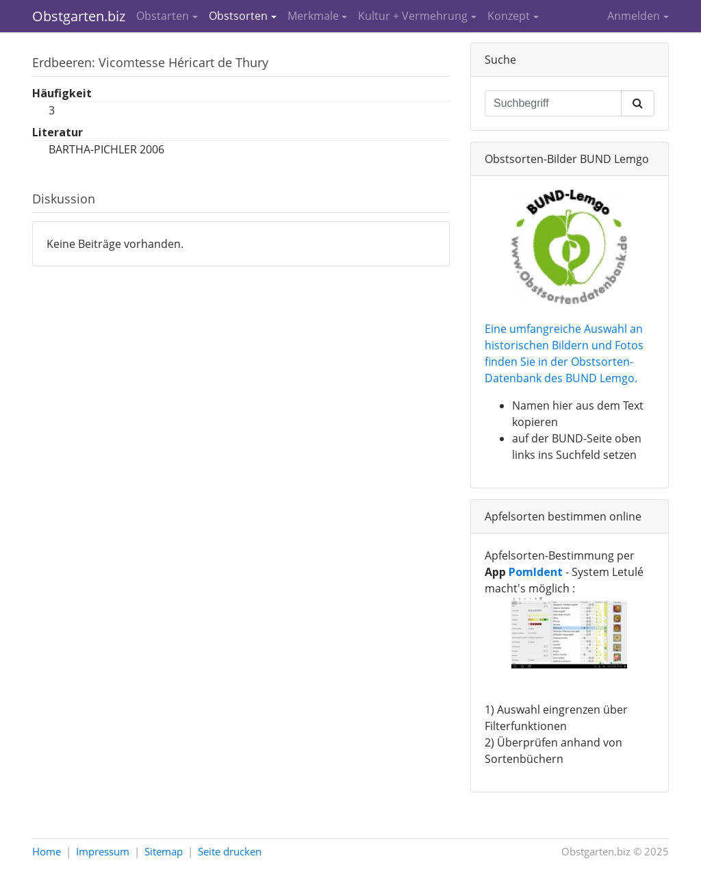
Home (46, 851)
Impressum (102, 851)
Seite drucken (230, 851)
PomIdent (536, 571)
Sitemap (163, 851)
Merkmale (313, 15)
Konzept (508, 15)
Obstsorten (238, 15)
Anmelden (633, 15)
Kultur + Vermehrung (413, 15)
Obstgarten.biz (78, 16)
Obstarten (162, 15)
